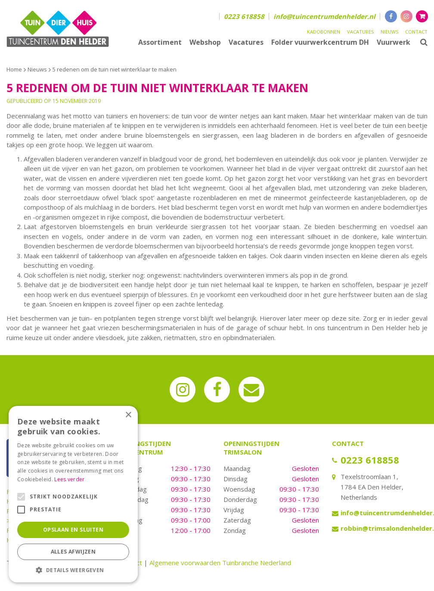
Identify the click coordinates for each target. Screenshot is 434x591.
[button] (73, 570)
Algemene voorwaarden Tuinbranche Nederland (220, 562)
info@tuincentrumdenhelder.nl (324, 16)
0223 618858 (244, 16)
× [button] (128, 415)
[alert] (73, 494)
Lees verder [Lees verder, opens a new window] (69, 479)
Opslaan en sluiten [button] (73, 529)
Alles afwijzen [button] (73, 551)
